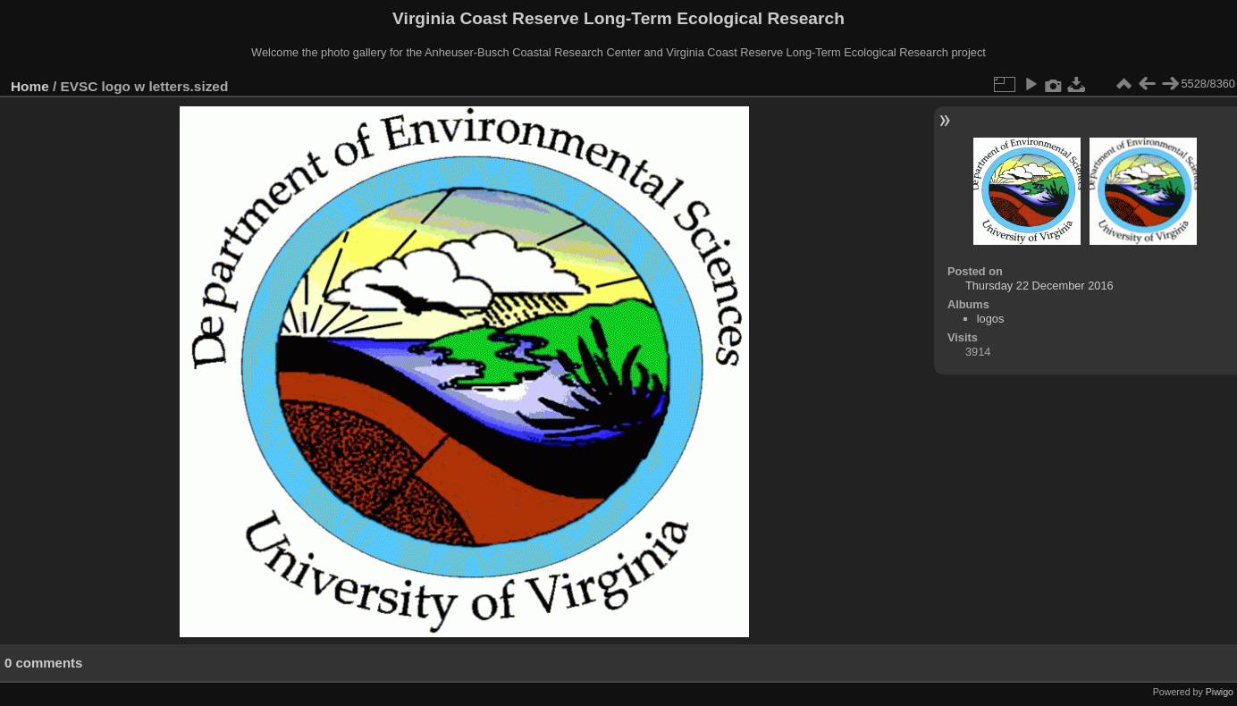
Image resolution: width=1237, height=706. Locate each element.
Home (30, 86)
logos (991, 318)
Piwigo (1219, 691)
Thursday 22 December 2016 (1039, 285)
